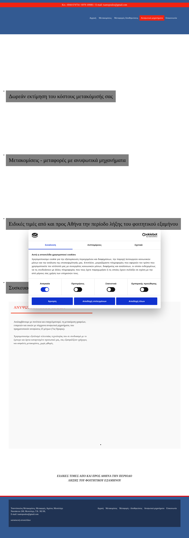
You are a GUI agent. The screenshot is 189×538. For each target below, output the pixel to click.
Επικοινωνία (171, 18)
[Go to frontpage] (28, 31)
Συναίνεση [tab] (50, 245)
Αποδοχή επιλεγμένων (94, 301)
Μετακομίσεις (105, 18)
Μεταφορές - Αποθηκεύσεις (130, 508)
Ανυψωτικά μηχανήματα (152, 18)
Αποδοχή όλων (137, 301)
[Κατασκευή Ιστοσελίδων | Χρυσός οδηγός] (13, 525)
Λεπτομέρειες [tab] (94, 245)
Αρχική (93, 18)
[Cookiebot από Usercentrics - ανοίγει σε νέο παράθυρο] (144, 235)
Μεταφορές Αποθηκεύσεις (126, 18)
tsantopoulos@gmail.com (115, 5)
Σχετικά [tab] (138, 245)
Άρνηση (52, 301)
